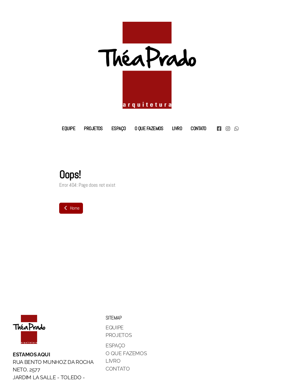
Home (71, 208)
